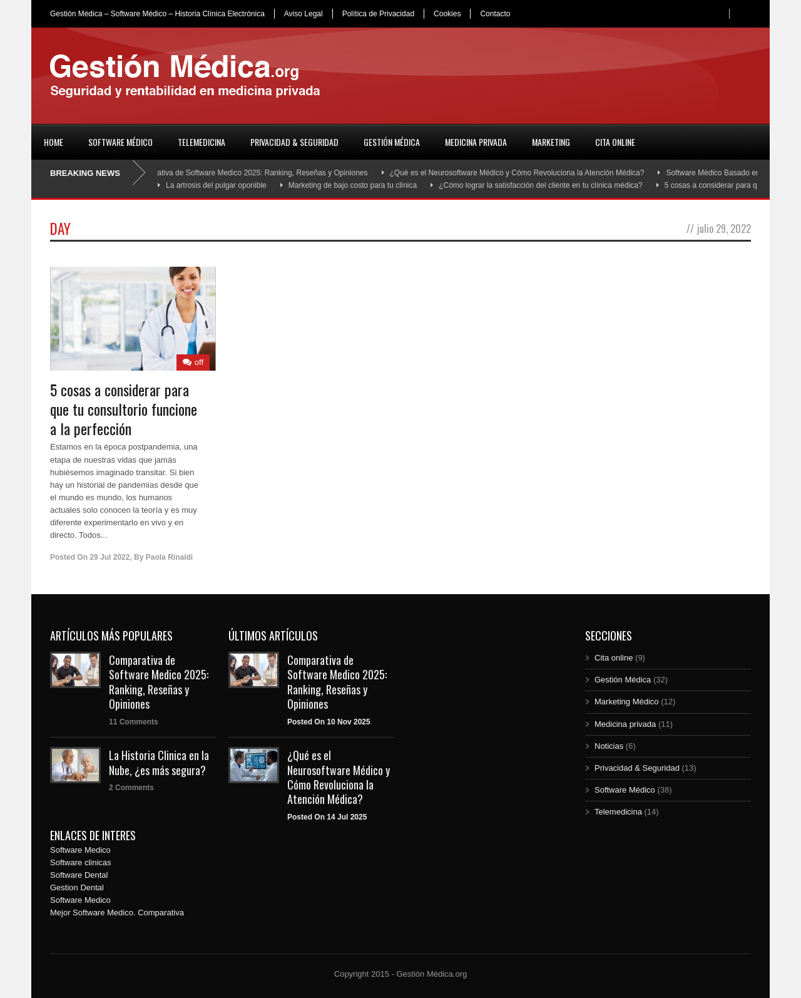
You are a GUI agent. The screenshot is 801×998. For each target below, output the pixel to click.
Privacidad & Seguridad (294, 141)
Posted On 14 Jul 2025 (327, 817)
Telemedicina (201, 141)
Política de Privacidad (378, 13)
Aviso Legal (303, 13)
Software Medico (80, 850)
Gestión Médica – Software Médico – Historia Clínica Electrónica (157, 13)
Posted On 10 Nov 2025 (328, 722)
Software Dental (79, 875)
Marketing (551, 141)
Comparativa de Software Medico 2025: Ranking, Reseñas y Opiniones (253, 172)
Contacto (495, 13)
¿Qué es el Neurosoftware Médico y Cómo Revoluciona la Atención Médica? (521, 172)
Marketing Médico (626, 701)
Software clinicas (80, 862)
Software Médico (120, 141)
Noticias (608, 746)
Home (53, 141)
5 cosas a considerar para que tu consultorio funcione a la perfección (123, 409)
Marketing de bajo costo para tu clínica (352, 185)
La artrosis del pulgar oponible (216, 185)
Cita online (615, 141)
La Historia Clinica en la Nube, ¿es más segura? (159, 762)
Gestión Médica (392, 141)
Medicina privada (476, 141)
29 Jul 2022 (109, 557)
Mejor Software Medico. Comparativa (117, 912)
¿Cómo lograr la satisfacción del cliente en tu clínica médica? (541, 185)
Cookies (447, 13)
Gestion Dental (77, 887)
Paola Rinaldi (169, 557)
